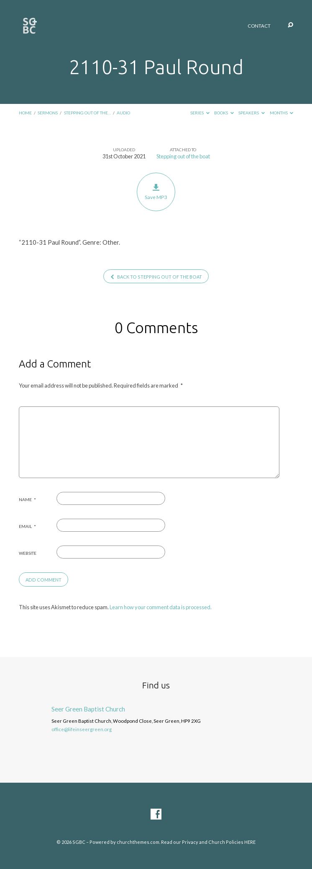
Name (27, 499)
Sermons (48, 112)
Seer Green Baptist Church (88, 709)
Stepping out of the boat (183, 156)
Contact (259, 25)
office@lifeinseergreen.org (81, 729)
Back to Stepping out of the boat (156, 276)
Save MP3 (156, 192)
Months (282, 112)
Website (27, 553)
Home (25, 112)
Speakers (251, 112)
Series (200, 112)
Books (224, 112)
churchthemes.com (138, 842)
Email (27, 526)
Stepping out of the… (87, 112)
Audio (123, 112)
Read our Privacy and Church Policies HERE (208, 842)
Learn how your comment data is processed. (161, 607)
